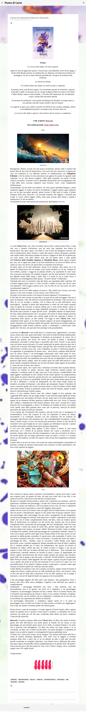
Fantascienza (60, 679)
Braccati (32, 679)
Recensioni (21, 681)
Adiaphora (14, 679)
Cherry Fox (39, 679)
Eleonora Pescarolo (49, 679)
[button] (11, 23)
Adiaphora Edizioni (23, 679)
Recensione (14, 681)
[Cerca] (24, 3)
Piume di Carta (13, 2)
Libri (67, 679)
